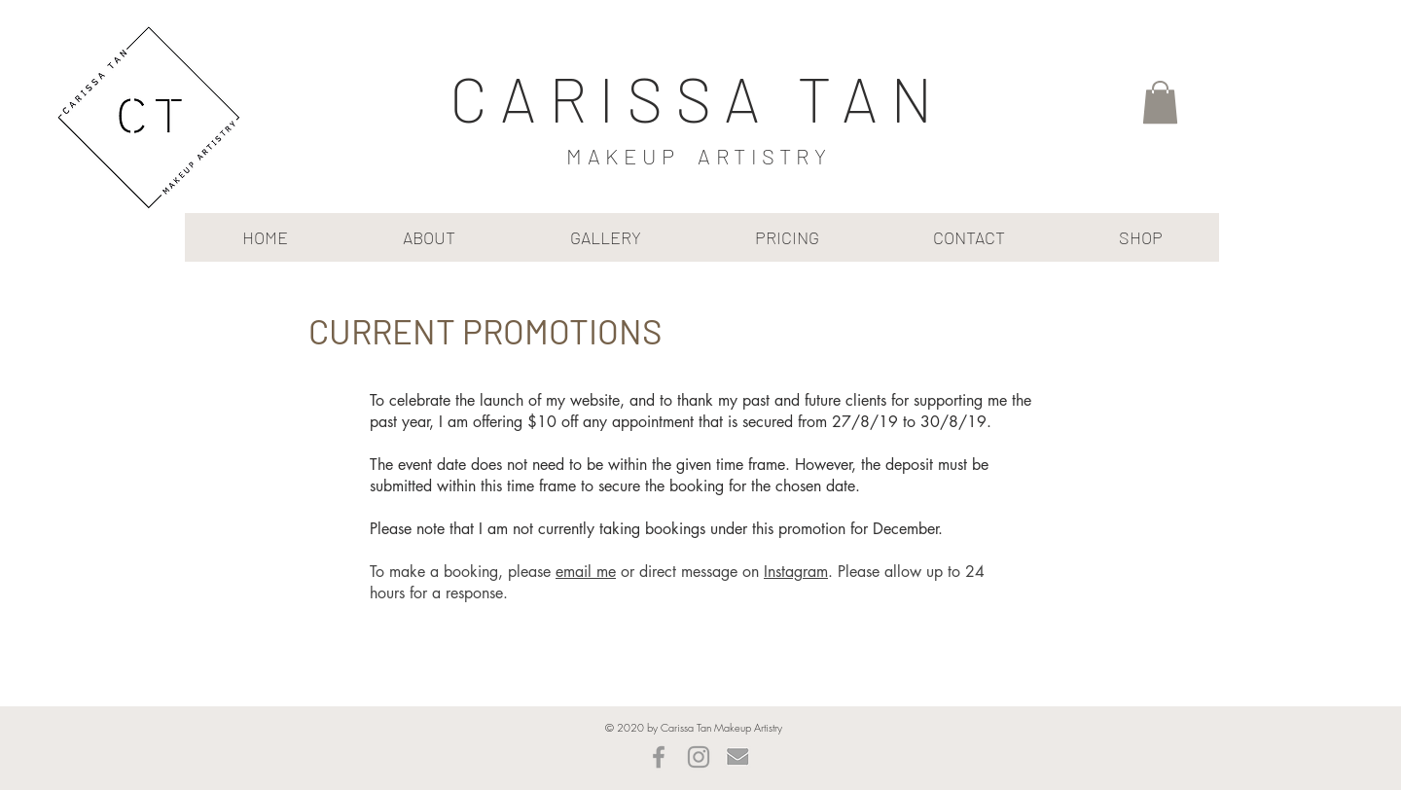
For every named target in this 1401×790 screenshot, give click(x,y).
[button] (1160, 102)
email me (586, 571)
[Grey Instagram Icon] (698, 757)
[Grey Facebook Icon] (658, 757)
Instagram (796, 571)
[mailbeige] (738, 757)
